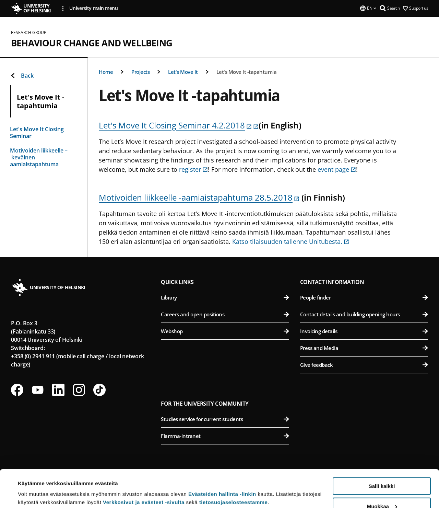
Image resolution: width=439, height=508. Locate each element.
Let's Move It (183, 71)
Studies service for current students (225, 419)
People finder (364, 297)
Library (225, 297)
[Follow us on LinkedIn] (58, 390)
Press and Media (364, 348)
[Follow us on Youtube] (38, 390)
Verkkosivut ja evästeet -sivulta (144, 467)
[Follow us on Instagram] (79, 390)
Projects (140, 71)
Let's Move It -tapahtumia (246, 71)
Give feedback (364, 364)
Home (106, 71)
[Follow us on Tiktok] (99, 390)
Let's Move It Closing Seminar (37, 132)
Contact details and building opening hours (364, 314)
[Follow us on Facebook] (17, 390)
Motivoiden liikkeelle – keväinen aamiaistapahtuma (39, 157)
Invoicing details (364, 331)
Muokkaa (382, 471)
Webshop (225, 331)
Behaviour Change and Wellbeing (91, 43)
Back (22, 75)
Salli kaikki (382, 451)
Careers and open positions (225, 314)
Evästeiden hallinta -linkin (222, 459)
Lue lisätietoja (35, 486)
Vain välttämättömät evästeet (381, 491)
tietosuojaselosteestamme (233, 467)
